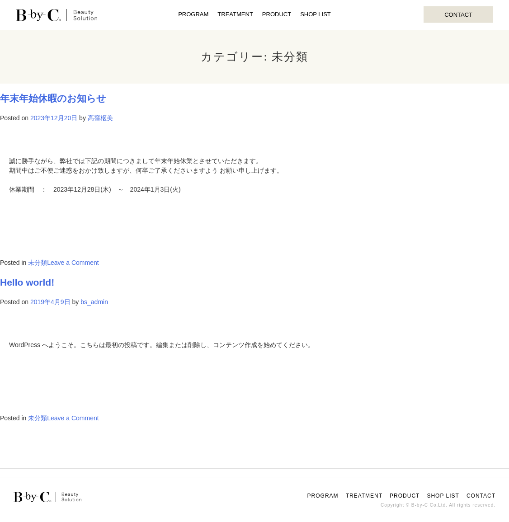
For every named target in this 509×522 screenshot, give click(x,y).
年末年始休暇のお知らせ (53, 98)
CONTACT (458, 14)
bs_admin (94, 302)
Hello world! (27, 282)
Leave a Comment (73, 262)
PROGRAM (193, 14)
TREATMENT (235, 14)
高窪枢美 (100, 118)
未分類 (37, 262)
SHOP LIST (315, 14)
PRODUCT (276, 14)
